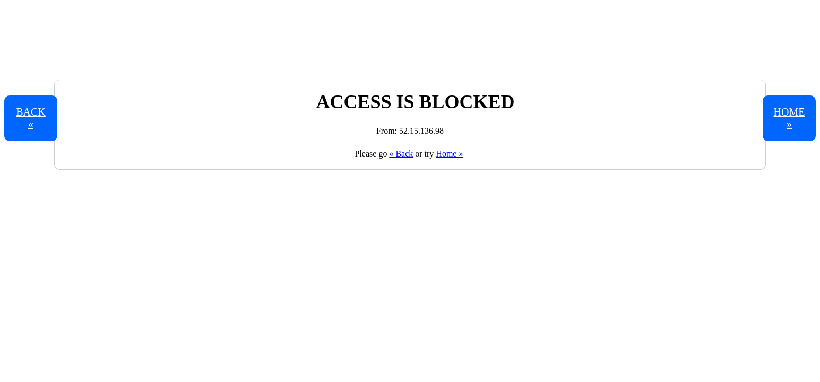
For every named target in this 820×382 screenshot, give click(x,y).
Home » (449, 153)
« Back (401, 153)
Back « (31, 118)
